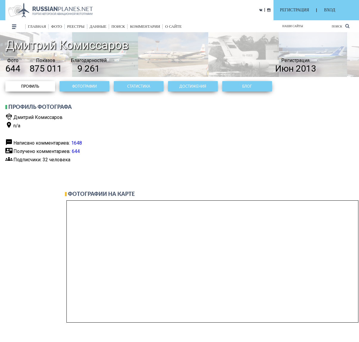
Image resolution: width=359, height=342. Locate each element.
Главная (37, 26)
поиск (118, 26)
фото (56, 26)
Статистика (138, 86)
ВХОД (329, 10)
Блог (247, 86)
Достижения (192, 86)
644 (76, 151)
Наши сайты (292, 26)
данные (98, 26)
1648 (76, 143)
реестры (75, 26)
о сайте (173, 26)
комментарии (145, 26)
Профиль (30, 86)
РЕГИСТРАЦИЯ (294, 10)
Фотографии (84, 86)
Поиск (340, 26)
